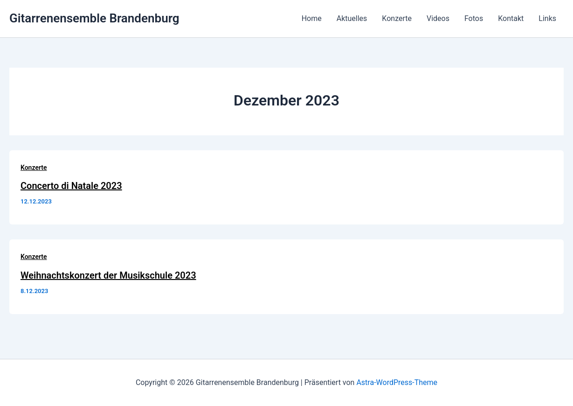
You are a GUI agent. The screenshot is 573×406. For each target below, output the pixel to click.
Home (312, 18)
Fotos (473, 18)
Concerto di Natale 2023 (71, 185)
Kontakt (511, 18)
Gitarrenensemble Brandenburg (94, 18)
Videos (438, 18)
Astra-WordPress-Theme (396, 382)
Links (547, 18)
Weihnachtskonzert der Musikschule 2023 (108, 275)
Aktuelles (352, 18)
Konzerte (397, 18)
